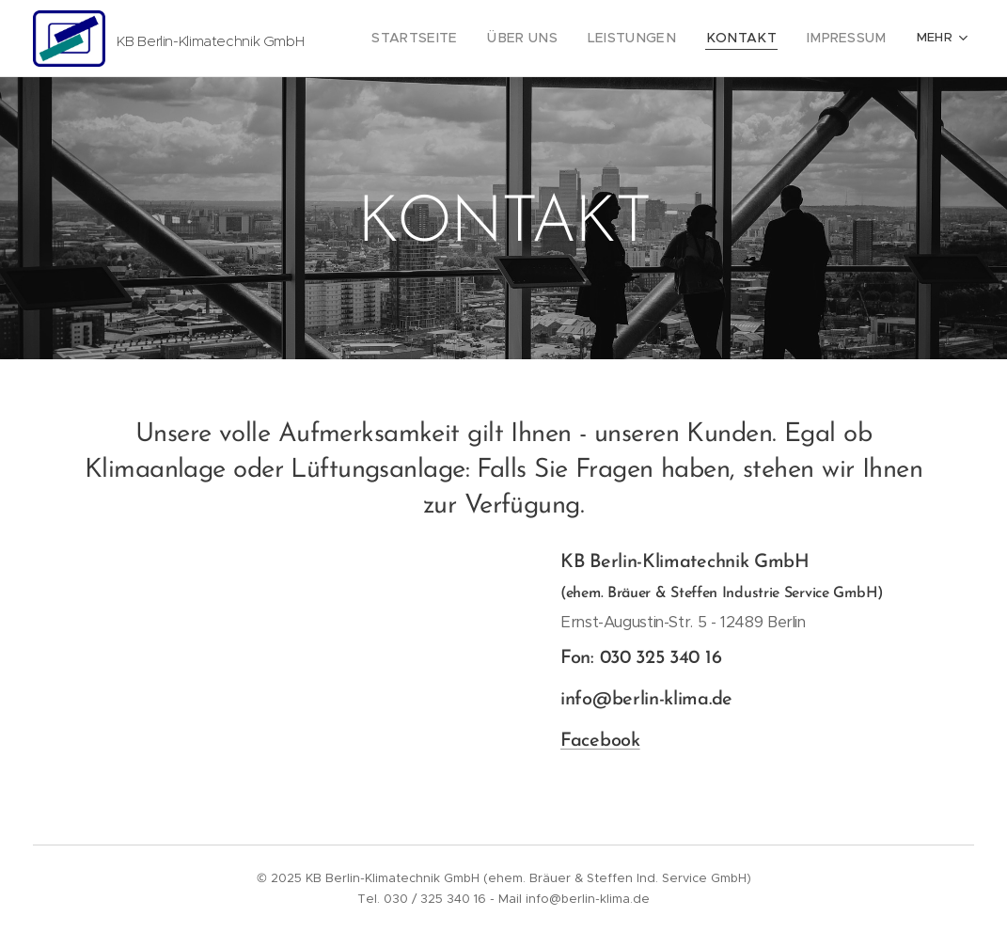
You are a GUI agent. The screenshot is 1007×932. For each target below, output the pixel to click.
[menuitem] (454, 38)
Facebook (600, 742)
